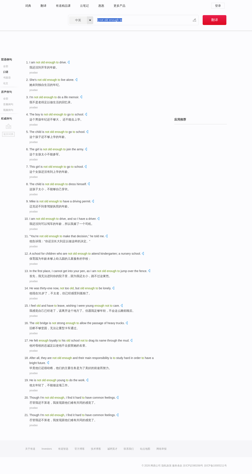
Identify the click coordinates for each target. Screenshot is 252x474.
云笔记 (84, 5)
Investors (47, 448)
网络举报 (161, 448)
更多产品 (119, 5)
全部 (5, 66)
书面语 (7, 77)
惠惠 (101, 5)
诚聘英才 (112, 448)
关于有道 (30, 448)
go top (8, 126)
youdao (33, 72)
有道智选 (63, 448)
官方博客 (80, 448)
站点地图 (145, 448)
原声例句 (6, 91)
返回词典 (8, 134)
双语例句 (6, 59)
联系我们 (129, 448)
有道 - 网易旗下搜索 (42, 20)
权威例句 (6, 118)
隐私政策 (166, 465)
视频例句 (8, 110)
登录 (218, 5)
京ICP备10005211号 (215, 465)
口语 (5, 72)
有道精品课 (63, 5)
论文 (5, 83)
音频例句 (8, 104)
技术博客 (96, 448)
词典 (28, 5)
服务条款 (177, 465)
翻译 (43, 5)
